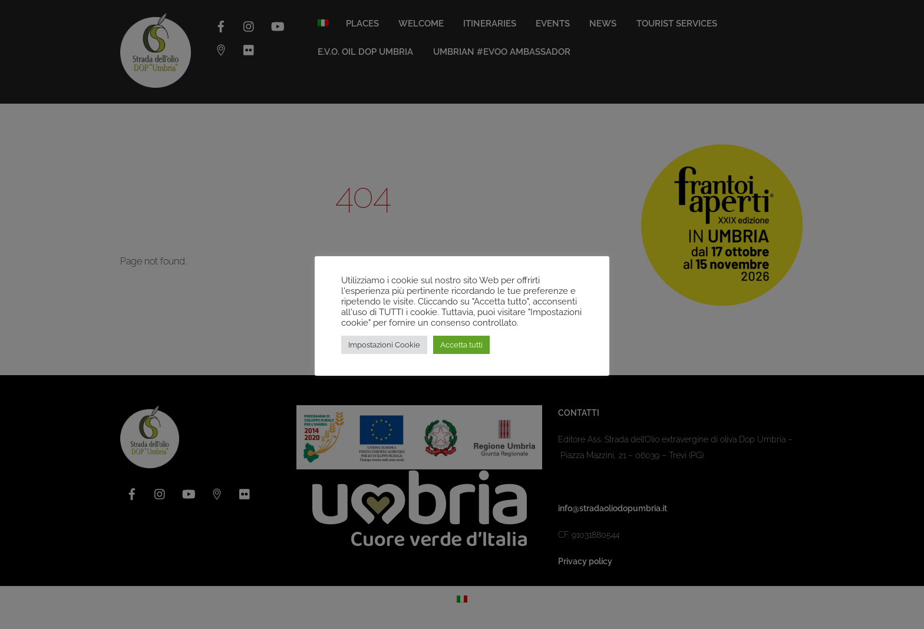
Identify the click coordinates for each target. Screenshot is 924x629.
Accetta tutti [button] (461, 344)
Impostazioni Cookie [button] (384, 344)
